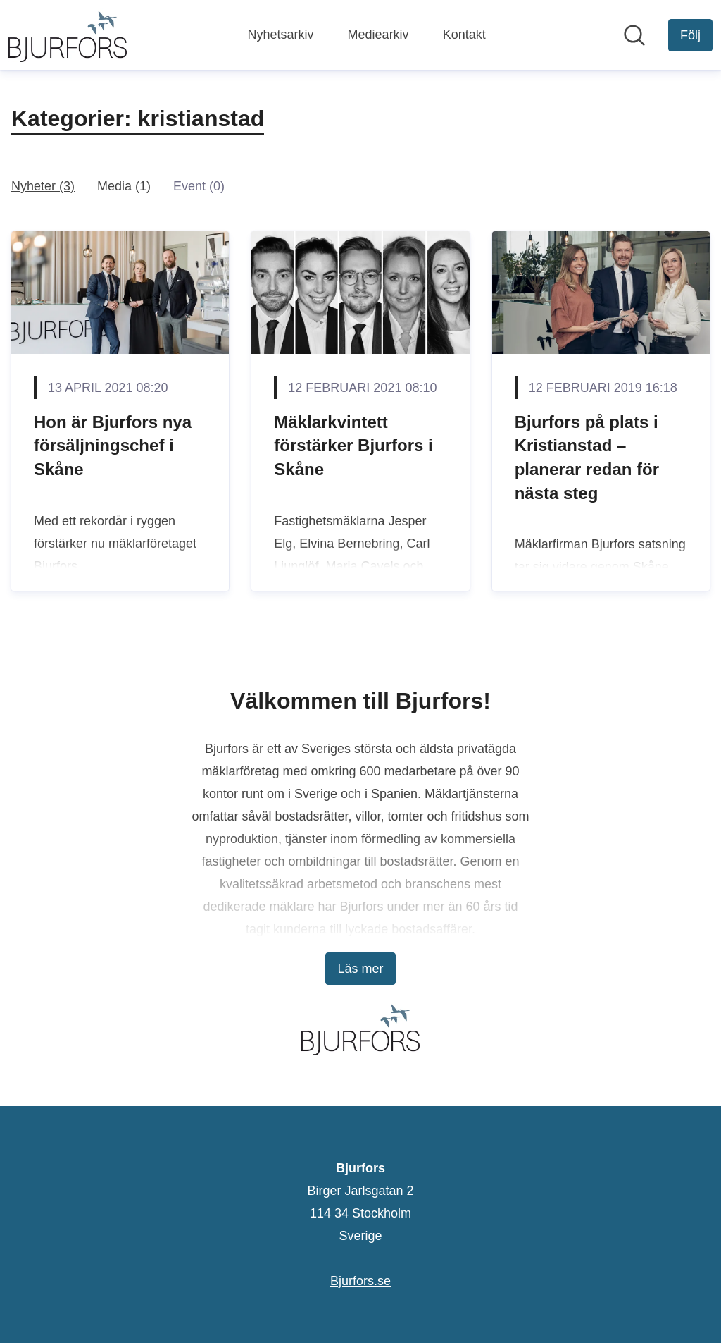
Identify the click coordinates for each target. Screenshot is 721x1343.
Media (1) (124, 186)
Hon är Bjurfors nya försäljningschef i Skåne (113, 445)
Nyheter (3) (43, 186)
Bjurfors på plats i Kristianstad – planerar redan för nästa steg (587, 457)
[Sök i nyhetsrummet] (634, 35)
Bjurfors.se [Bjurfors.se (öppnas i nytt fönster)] (360, 1281)
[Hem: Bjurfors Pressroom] (67, 35)
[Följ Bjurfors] (690, 35)
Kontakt (464, 34)
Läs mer (360, 969)
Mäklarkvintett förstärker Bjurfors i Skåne (353, 445)
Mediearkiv (378, 34)
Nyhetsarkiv (281, 34)
